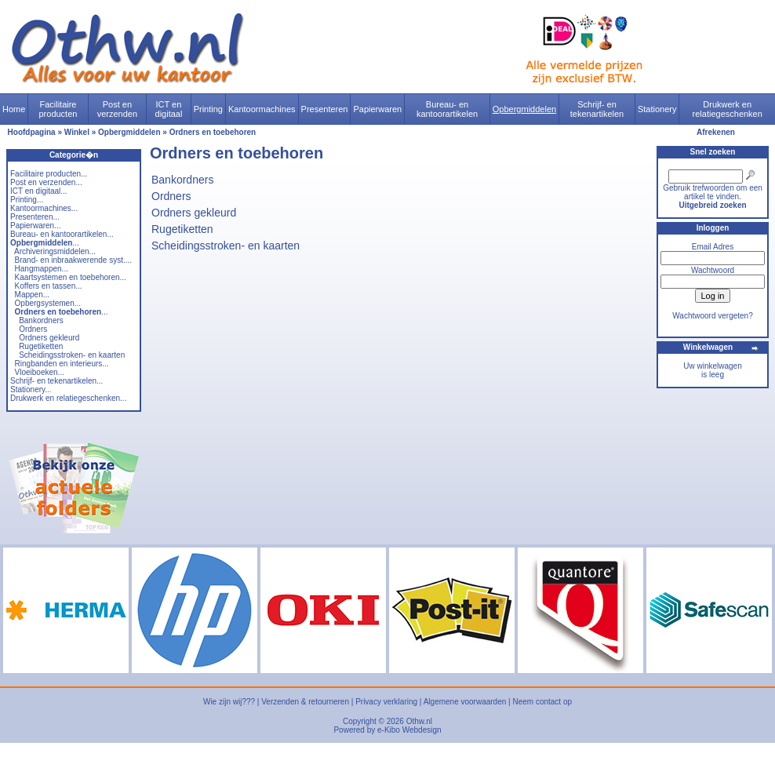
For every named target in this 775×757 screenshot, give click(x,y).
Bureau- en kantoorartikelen (447, 109)
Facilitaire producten (57, 109)
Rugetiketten (41, 346)
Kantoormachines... (44, 208)
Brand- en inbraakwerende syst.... (74, 260)
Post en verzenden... (46, 182)
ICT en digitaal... (38, 191)
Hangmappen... (41, 268)
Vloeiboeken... (39, 372)
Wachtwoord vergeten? (712, 315)
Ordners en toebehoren (213, 132)
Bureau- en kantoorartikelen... (62, 234)
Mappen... (32, 294)
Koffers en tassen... (48, 286)
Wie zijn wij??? (229, 701)
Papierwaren (377, 109)
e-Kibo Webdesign (409, 730)
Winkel (76, 132)
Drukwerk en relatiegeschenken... (68, 398)
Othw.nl (419, 721)
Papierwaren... (35, 225)
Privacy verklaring (386, 701)
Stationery (657, 109)
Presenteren (324, 109)
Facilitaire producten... (48, 173)
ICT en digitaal (169, 109)
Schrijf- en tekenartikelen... (56, 381)
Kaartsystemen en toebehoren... (70, 277)
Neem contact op (542, 701)
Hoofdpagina (32, 132)
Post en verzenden (117, 109)
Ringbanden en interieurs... (62, 363)
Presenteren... (35, 217)
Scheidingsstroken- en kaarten (72, 355)
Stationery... (31, 389)
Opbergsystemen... (48, 303)
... (44, 242)
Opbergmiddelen (524, 109)
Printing (208, 109)
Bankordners (41, 320)
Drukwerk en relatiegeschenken (727, 109)
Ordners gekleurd (49, 337)
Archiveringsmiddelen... (55, 251)
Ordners (33, 329)
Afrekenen (716, 132)
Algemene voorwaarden (465, 701)
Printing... (26, 199)
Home (13, 109)
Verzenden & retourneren (305, 701)
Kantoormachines (262, 109)
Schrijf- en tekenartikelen (597, 109)
